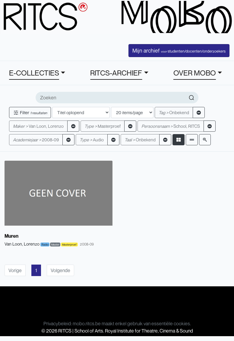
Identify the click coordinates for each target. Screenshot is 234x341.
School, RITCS (170, 126)
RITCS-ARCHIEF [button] (116, 73)
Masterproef (102, 126)
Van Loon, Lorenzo (38, 126)
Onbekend (174, 112)
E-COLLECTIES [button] (34, 73)
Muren (11, 236)
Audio (92, 139)
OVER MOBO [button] (194, 73)
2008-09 (36, 139)
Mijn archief (179, 50)
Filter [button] (30, 112)
